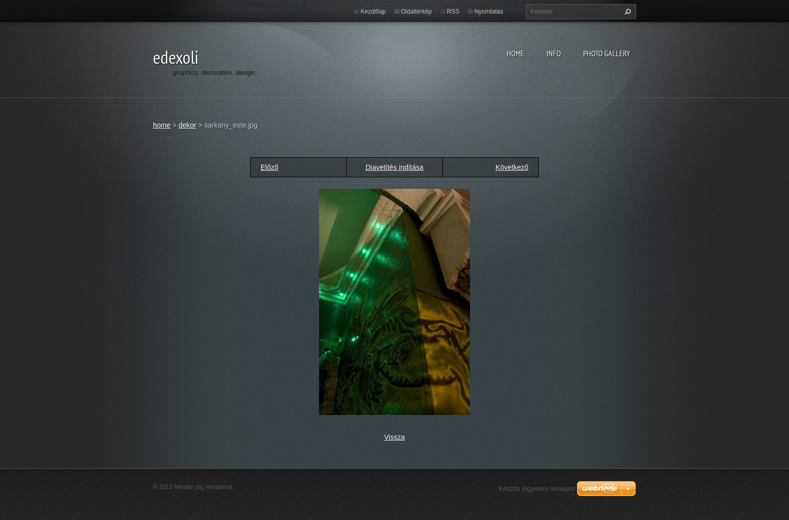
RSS (453, 11)
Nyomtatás (489, 11)
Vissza (394, 437)
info (553, 53)
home (515, 53)
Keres (626, 11)
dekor (187, 125)
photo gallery (606, 53)
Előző (269, 167)
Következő (512, 167)
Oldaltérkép (416, 11)
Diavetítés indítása (394, 167)
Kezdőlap (373, 11)
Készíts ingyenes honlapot (537, 488)
